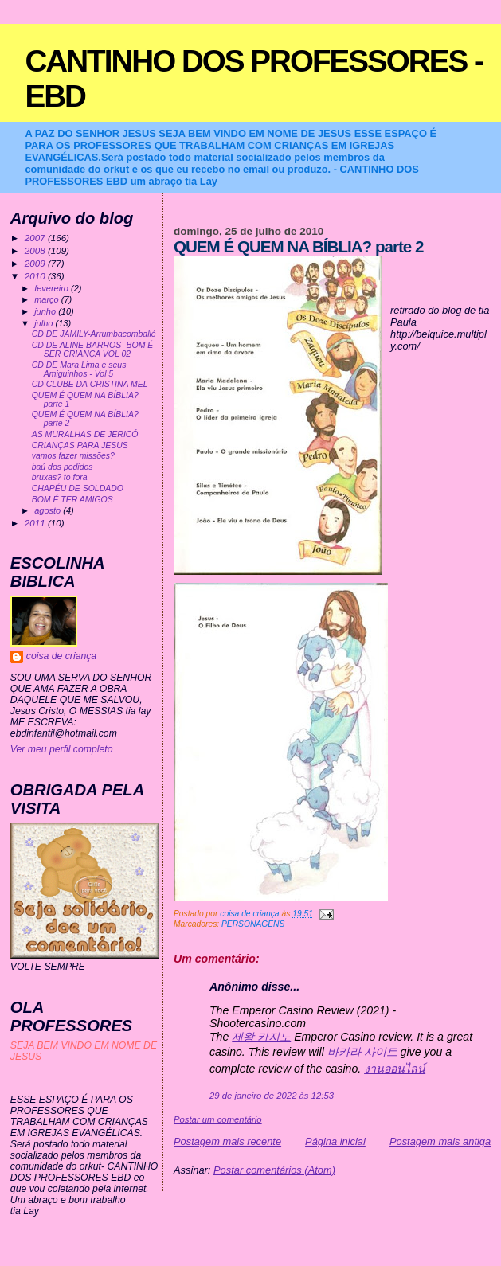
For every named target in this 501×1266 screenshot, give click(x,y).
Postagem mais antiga (440, 1141)
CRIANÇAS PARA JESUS (80, 445)
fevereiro (52, 288)
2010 (36, 276)
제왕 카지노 (261, 1036)
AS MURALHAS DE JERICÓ (85, 434)
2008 (36, 250)
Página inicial (335, 1141)
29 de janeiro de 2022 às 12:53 (271, 1095)
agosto (48, 510)
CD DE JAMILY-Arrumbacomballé (94, 334)
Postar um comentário (218, 1119)
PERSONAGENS (252, 924)
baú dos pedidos (62, 467)
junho (46, 311)
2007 (36, 237)
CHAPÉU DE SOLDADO (77, 488)
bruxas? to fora (60, 477)
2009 (36, 263)
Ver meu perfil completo (61, 749)
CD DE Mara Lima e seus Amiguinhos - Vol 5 (79, 369)
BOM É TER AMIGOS (72, 499)
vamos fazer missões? (73, 455)
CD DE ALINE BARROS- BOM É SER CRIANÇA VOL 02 (93, 349)
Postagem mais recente (227, 1141)
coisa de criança (61, 656)
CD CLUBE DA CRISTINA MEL (90, 384)
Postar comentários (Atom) (274, 1170)
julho (44, 323)
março (47, 299)
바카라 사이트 (362, 1051)
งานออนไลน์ (394, 1068)
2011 (36, 523)
